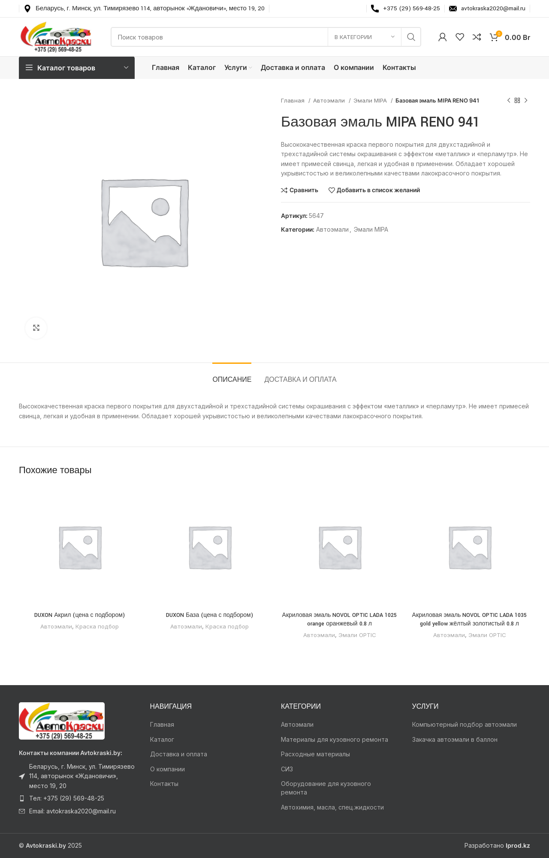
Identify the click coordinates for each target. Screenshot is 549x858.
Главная (293, 100)
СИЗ (287, 769)
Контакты (164, 783)
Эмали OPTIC (357, 634)
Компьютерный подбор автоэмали (464, 724)
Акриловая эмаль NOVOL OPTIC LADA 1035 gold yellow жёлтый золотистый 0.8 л (469, 619)
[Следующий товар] (526, 101)
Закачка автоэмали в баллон (455, 739)
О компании (167, 769)
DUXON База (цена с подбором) (209, 615)
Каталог (162, 739)
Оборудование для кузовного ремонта (326, 788)
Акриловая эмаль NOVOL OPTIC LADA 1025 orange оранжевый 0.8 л (339, 619)
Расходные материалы (315, 754)
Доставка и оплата (178, 754)
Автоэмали (330, 100)
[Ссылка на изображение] (62, 720)
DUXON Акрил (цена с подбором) (79, 615)
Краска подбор (97, 626)
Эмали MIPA (371, 100)
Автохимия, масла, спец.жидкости (332, 807)
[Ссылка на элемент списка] (78, 776)
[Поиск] (266, 37)
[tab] (231, 376)
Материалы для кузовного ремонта (334, 739)
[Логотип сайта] (56, 36)
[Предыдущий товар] (508, 101)
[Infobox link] (144, 8)
